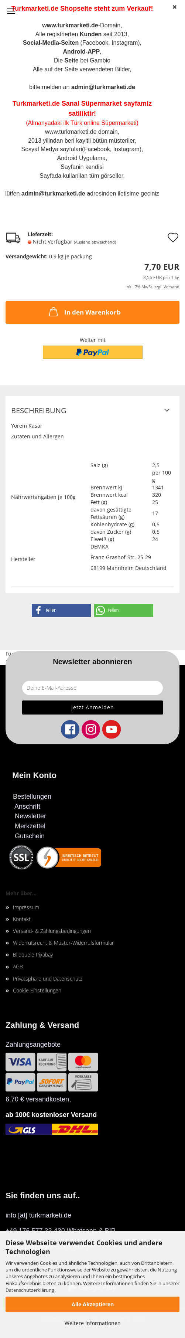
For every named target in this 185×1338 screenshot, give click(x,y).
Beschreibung (38, 410)
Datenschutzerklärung (30, 1290)
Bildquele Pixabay (33, 954)
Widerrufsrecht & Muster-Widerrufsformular (63, 942)
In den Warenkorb (84, 311)
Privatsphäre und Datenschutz (47, 978)
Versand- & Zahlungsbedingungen (52, 930)
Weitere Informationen (93, 1323)
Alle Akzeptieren (93, 1304)
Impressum (26, 907)
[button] (61, 610)
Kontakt (22, 919)
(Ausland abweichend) (95, 242)
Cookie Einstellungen (37, 990)
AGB (18, 966)
